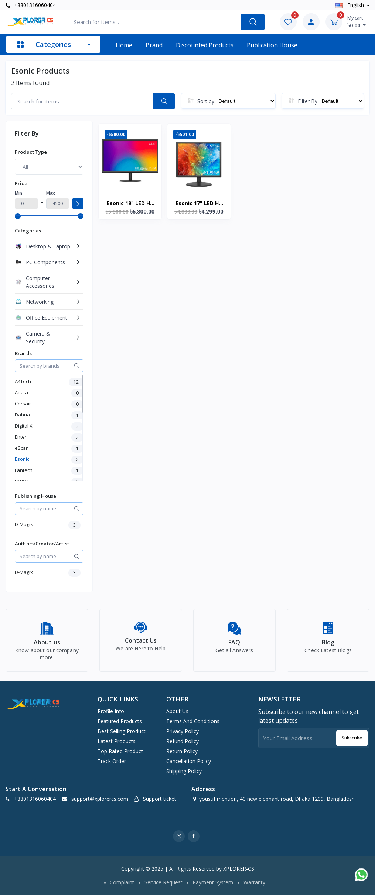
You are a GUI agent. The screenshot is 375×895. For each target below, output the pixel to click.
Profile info (111, 711)
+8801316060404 (31, 4)
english (350, 4)
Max (50, 193)
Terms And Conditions (192, 721)
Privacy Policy (182, 731)
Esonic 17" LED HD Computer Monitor (199, 204)
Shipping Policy (184, 771)
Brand (154, 45)
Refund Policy (182, 741)
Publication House (272, 45)
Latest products (117, 741)
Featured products (120, 721)
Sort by (205, 101)
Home (124, 45)
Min (18, 193)
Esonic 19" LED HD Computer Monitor (130, 204)
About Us (177, 711)
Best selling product (122, 731)
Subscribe (352, 738)
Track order (112, 761)
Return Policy (182, 751)
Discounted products (204, 45)
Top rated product (120, 751)
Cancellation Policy (188, 761)
